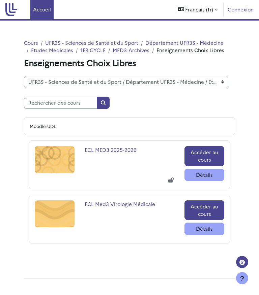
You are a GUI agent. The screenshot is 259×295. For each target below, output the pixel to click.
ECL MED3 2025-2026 (111, 149)
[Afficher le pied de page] (242, 278)
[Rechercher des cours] (60, 103)
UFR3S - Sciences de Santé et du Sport (91, 42)
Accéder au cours (204, 156)
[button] (197, 9)
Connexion (241, 9)
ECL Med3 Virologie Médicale (120, 203)
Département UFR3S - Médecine (184, 42)
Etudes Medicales (52, 50)
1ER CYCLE (93, 50)
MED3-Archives (131, 50)
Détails (204, 174)
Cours (31, 42)
